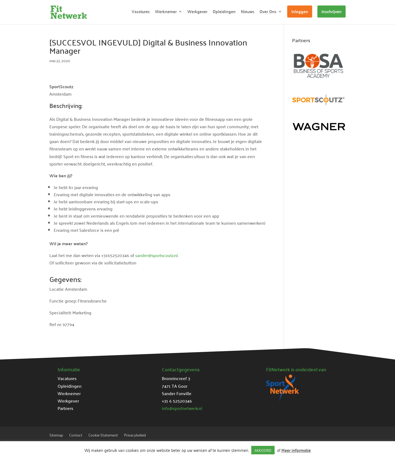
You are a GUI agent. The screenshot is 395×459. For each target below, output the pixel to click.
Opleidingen (224, 12)
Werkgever (197, 12)
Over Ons (267, 12)
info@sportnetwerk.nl (182, 408)
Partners (65, 408)
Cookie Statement (103, 435)
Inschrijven (331, 11)
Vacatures (141, 12)
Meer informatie (296, 450)
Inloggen (299, 11)
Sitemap (56, 435)
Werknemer (166, 12)
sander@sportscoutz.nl (156, 255)
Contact (75, 435)
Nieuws (247, 12)
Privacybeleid (135, 435)
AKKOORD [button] (263, 450)
